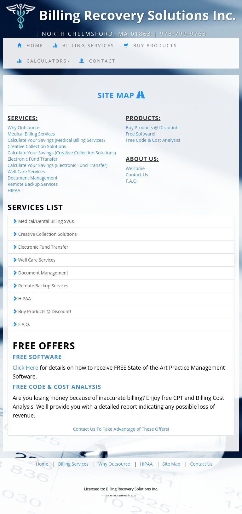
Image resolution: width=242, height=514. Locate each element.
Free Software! (140, 134)
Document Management (33, 178)
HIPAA (14, 190)
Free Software (37, 357)
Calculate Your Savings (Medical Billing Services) (56, 140)
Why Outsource (23, 127)
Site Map (172, 464)
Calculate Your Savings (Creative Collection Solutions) (62, 153)
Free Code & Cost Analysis (57, 386)
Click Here (25, 367)
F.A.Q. (132, 181)
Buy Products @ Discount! (152, 127)
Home (30, 45)
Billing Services (83, 45)
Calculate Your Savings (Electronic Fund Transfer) (57, 165)
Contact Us (137, 175)
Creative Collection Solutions (37, 146)
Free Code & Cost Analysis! (153, 140)
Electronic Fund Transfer (33, 159)
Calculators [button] (43, 61)
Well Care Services (26, 171)
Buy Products (150, 45)
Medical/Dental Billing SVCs (43, 221)
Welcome (135, 168)
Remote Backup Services (33, 184)
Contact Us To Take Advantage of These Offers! (121, 429)
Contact (97, 61)
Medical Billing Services (31, 134)
